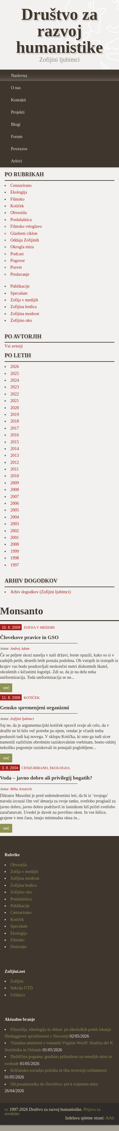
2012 (14, 462)
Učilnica (17, 995)
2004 (14, 517)
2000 (14, 544)
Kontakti (18, 100)
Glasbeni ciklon (23, 233)
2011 (14, 469)
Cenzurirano (20, 185)
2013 (14, 455)
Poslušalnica (21, 219)
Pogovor (17, 260)
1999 (14, 551)
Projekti (17, 112)
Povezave (19, 149)
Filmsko (17, 199)
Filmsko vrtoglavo (26, 226)
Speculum (18, 293)
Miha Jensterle (21, 789)
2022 (14, 394)
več (6, 688)
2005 (14, 510)
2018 (14, 421)
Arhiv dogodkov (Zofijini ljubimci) (40, 592)
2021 (14, 400)
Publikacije (20, 286)
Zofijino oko (21, 320)
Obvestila (18, 212)
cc (6, 1109)
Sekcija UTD (21, 988)
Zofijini (16, 981)
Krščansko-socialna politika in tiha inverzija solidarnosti (58, 1070)
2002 (14, 531)
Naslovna (19, 75)
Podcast (17, 254)
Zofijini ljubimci (22, 719)
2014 (14, 448)
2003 (14, 524)
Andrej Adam (19, 648)
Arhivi (16, 161)
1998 (14, 558)
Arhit (109, 1118)
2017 (14, 428)
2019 (14, 414)
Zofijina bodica (23, 306)
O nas (16, 87)
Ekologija (18, 192)
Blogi (15, 124)
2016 (14, 435)
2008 (14, 489)
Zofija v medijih (24, 300)
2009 (14, 483)
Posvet (16, 267)
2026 (14, 366)
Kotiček (17, 206)
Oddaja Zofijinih (24, 240)
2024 (14, 380)
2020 (14, 407)
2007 (14, 496)
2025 (14, 373)
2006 (14, 503)
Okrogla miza (22, 247)
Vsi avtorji (14, 346)
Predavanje (19, 274)
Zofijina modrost (24, 313)
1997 (14, 565)
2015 (14, 442)
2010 (14, 476)
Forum (16, 136)
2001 (14, 537)
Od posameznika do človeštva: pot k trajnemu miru (54, 1084)
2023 (14, 387)
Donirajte (18, 946)
